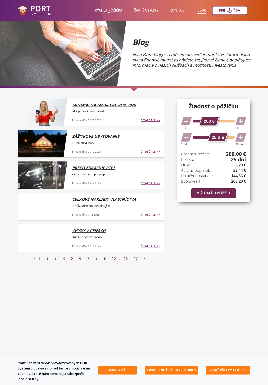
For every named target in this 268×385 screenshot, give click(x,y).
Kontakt (178, 10)
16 (126, 258)
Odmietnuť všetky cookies (171, 370)
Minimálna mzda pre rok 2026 (104, 104)
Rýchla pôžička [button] (108, 10)
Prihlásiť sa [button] (229, 10)
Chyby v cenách (89, 230)
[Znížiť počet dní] (186, 137)
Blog (201, 10)
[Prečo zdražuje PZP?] (43, 174)
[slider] (209, 120)
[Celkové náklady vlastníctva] (43, 206)
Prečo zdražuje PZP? (93, 167)
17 (136, 258)
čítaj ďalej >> (150, 120)
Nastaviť (117, 370)
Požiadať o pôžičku (213, 193)
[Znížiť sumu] (186, 121)
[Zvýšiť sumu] (241, 121)
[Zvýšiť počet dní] (241, 137)
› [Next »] (144, 258)
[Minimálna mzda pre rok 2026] (43, 111)
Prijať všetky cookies (228, 370)
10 (114, 258)
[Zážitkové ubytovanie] (43, 143)
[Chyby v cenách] (43, 237)
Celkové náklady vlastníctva (104, 199)
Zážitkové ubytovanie (95, 136)
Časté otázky (146, 10)
